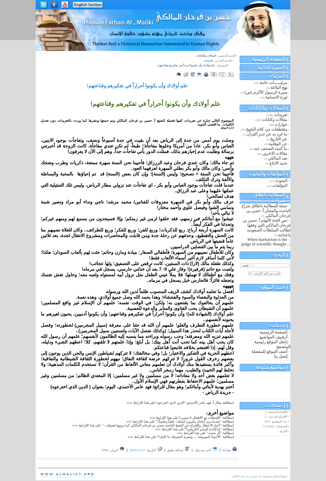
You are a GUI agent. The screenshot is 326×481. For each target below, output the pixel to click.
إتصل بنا (280, 356)
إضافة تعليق (178, 450)
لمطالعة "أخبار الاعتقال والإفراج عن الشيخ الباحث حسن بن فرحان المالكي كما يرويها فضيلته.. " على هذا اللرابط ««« (153, 425)
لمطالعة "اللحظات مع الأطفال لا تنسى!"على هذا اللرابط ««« (192, 418)
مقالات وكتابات (274, 119)
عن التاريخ (278, 139)
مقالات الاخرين (274, 153)
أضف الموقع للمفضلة (269, 351)
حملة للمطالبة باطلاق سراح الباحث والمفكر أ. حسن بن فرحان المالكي (265, 211)
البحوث (281, 180)
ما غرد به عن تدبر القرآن (267, 134)
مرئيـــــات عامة (273, 82)
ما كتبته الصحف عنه (270, 148)
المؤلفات (279, 185)
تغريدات (280, 115)
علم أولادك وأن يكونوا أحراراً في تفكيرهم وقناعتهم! (186, 65)
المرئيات (276, 76)
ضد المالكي (277, 158)
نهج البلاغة (278, 87)
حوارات (281, 124)
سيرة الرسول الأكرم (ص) (265, 92)
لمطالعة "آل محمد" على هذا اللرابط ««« (205, 433)
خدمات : (276, 325)
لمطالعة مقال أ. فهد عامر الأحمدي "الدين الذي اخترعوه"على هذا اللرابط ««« (180, 403)
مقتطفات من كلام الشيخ (266, 129)
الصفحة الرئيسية (268, 59)
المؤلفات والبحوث (266, 174)
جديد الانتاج (278, 163)
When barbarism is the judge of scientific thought (264, 241)
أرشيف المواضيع (273, 337)
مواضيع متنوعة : (269, 367)
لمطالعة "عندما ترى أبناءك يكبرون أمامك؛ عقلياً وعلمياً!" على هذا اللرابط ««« (180, 421)
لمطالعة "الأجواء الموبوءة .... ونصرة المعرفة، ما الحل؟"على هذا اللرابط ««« (181, 437)
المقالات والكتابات (266, 108)
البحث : (277, 255)
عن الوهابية (277, 144)
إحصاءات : (274, 405)
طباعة (229, 450)
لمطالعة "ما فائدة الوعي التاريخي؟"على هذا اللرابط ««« (194, 429)
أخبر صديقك (206, 450)
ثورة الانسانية (276, 97)
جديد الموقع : (271, 287)
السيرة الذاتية (271, 67)
